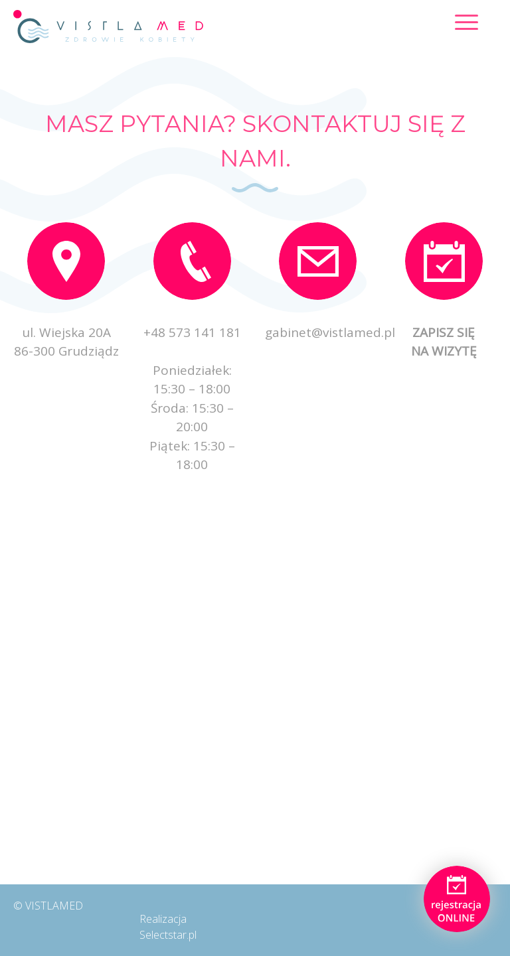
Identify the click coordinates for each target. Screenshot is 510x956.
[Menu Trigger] (466, 21)
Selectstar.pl (168, 934)
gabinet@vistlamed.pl (330, 332)
